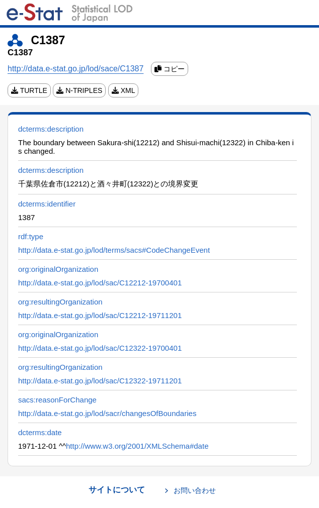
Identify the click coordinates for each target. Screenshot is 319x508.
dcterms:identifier (46, 203)
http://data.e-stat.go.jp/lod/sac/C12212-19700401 (100, 282)
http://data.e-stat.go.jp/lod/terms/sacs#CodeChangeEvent (114, 250)
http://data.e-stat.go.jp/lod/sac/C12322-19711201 (100, 380)
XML (123, 90)
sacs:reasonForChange (57, 399)
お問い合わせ (195, 490)
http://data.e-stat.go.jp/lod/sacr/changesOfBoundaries (107, 413)
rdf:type (30, 236)
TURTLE (29, 90)
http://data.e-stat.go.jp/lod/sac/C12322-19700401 (100, 348)
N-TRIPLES (79, 90)
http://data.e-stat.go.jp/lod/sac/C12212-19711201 (100, 315)
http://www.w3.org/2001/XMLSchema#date (137, 446)
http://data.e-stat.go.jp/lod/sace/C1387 (75, 68)
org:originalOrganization (58, 269)
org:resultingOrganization (60, 301)
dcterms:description (51, 129)
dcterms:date (40, 432)
